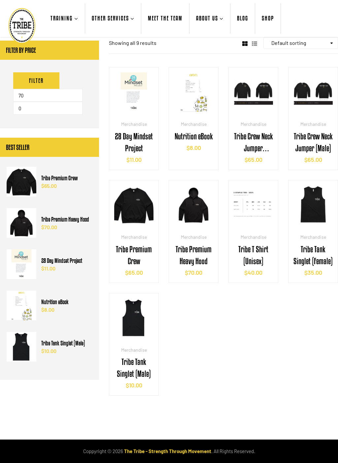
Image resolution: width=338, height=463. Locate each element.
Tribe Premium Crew (134, 255)
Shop (268, 18)
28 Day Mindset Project (134, 142)
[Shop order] (300, 43)
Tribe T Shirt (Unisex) (253, 255)
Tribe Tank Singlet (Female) (313, 255)
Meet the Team (165, 18)
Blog (242, 18)
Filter (36, 80)
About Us (207, 18)
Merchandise (134, 124)
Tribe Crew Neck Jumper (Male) (313, 142)
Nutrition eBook (194, 136)
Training (62, 18)
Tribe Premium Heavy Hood (194, 255)
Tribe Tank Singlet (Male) (134, 367)
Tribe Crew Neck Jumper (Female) (253, 142)
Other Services (110, 18)
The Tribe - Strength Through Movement (167, 451)
